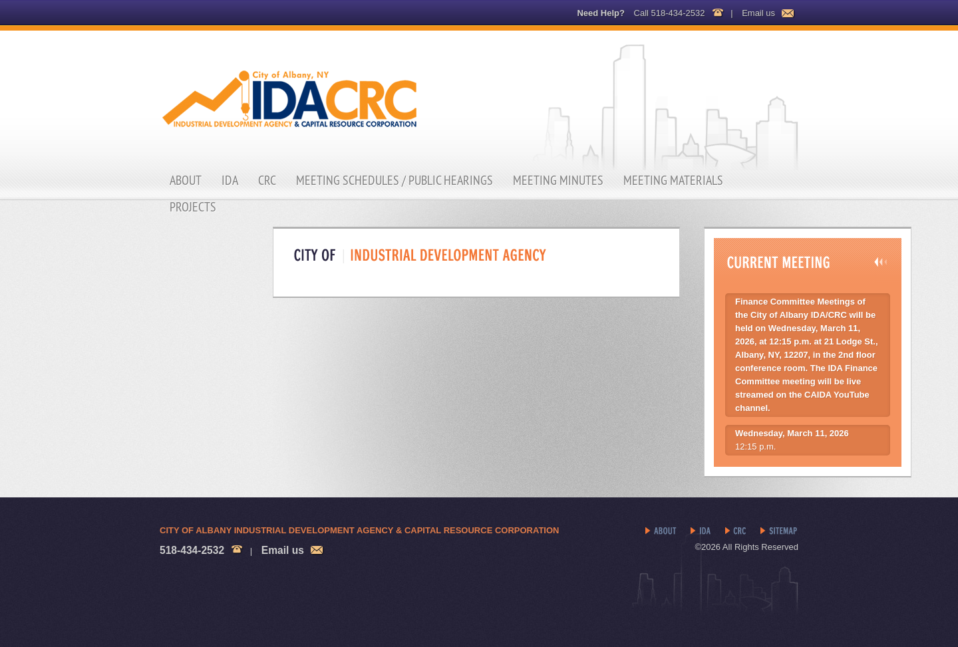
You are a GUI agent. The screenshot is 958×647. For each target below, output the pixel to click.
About (186, 180)
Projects (193, 206)
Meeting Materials (673, 180)
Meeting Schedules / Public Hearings (394, 180)
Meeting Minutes (558, 180)
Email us (758, 13)
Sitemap (779, 531)
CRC (267, 180)
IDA (230, 180)
